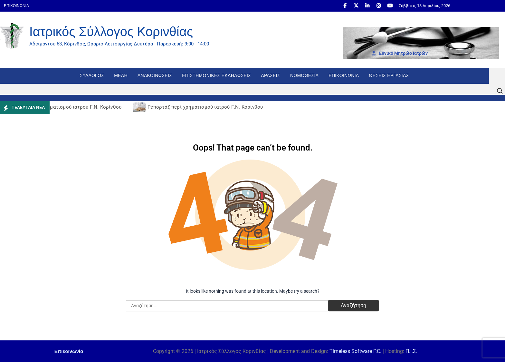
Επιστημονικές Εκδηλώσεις (216, 75)
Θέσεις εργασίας (389, 75)
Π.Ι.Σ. (411, 351)
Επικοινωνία (16, 6)
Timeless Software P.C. (355, 351)
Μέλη (121, 75)
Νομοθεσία (304, 75)
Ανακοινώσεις (155, 75)
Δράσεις (270, 75)
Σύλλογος (92, 75)
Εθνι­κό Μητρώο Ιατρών (400, 53)
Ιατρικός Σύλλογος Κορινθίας (111, 31)
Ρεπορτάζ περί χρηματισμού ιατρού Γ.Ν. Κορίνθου (64, 107)
